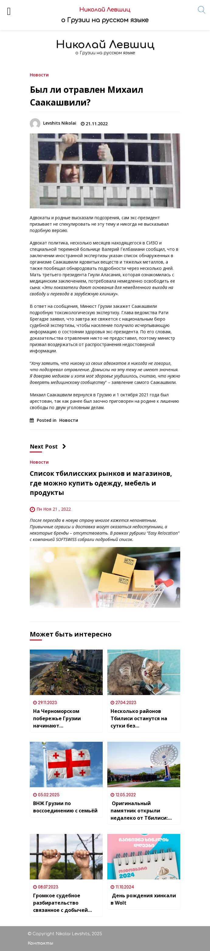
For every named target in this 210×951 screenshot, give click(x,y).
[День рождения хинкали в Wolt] (143, 856)
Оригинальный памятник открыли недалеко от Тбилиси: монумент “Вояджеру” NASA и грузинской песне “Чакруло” (143, 811)
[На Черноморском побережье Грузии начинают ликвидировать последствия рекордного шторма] (66, 672)
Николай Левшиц (105, 45)
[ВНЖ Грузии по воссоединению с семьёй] (66, 764)
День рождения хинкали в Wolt (143, 899)
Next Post (48, 446)
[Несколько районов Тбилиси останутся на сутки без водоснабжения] (143, 672)
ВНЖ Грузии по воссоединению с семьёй (65, 807)
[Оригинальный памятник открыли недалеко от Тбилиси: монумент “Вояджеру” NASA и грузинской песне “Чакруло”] (143, 764)
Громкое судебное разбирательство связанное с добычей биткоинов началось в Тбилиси (62, 903)
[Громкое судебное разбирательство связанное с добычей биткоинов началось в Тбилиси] (66, 856)
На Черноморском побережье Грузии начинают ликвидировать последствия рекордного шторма (65, 718)
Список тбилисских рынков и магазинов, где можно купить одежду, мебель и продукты (101, 483)
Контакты (40, 943)
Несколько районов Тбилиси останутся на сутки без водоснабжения (139, 718)
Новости (39, 74)
